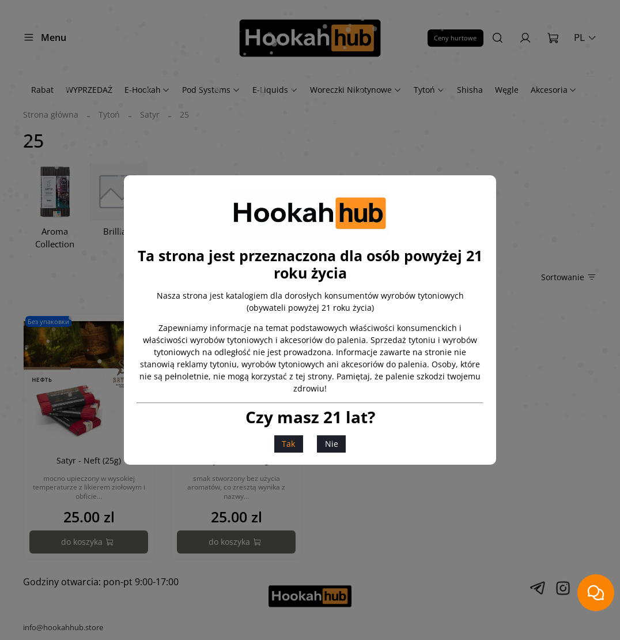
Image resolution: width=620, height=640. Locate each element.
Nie (331, 443)
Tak (288, 443)
